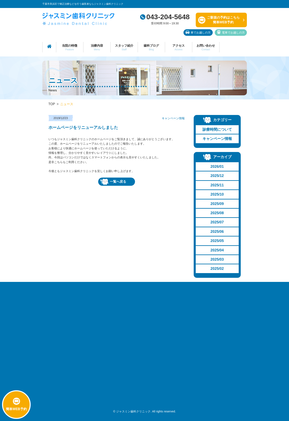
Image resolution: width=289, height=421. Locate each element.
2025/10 (217, 194)
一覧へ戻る (113, 182)
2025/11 (217, 185)
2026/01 (217, 166)
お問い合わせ (205, 47)
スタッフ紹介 (124, 47)
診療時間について (217, 129)
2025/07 (217, 222)
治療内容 (96, 47)
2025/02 (217, 269)
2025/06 (217, 232)
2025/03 (217, 259)
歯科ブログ (151, 47)
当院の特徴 (69, 47)
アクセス (178, 47)
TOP (51, 104)
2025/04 (217, 250)
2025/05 (217, 241)
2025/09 (217, 204)
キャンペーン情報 (217, 139)
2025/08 (217, 213)
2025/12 (217, 176)
